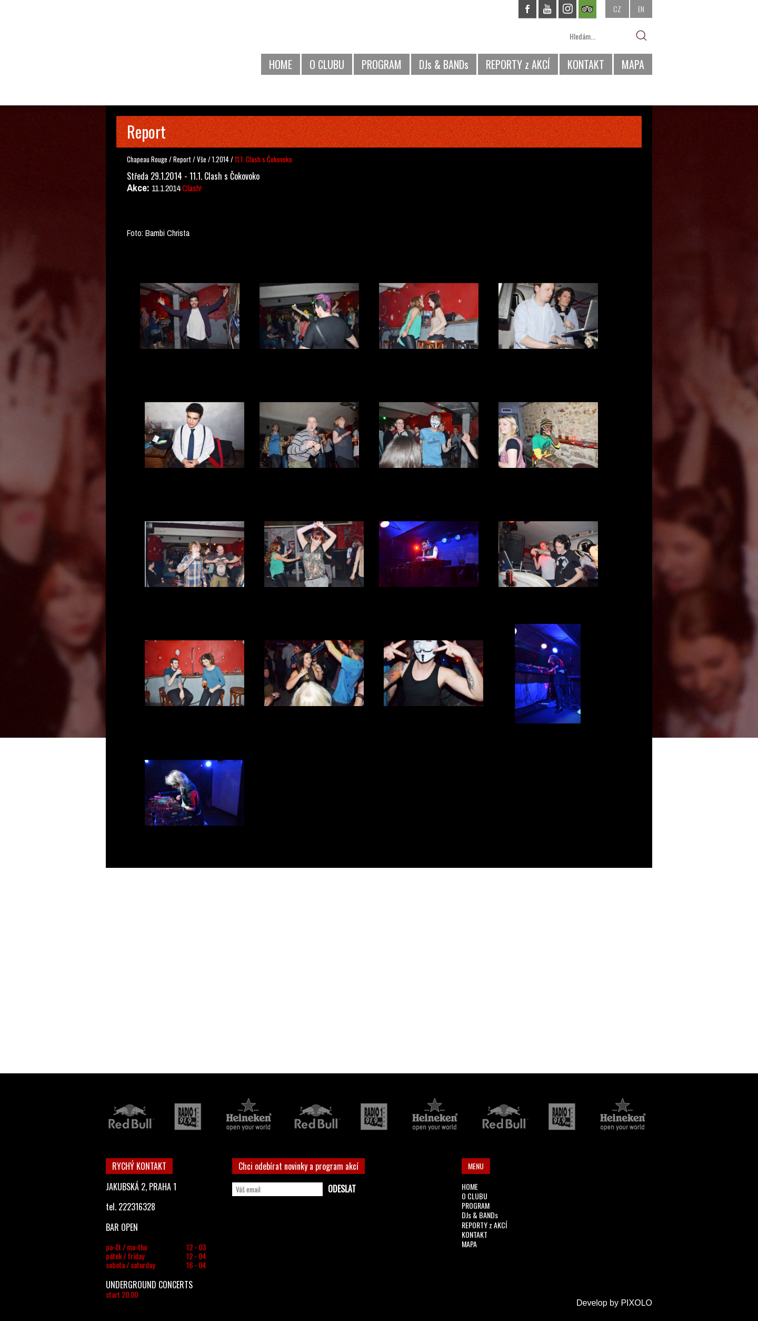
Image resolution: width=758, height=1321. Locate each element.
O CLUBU (327, 64)
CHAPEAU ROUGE (163, 41)
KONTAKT (585, 64)
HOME (280, 64)
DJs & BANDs (443, 64)
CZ (617, 8)
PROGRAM (382, 64)
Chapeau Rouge (147, 159)
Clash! (192, 188)
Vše (202, 159)
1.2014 (220, 159)
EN (641, 8)
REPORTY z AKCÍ (518, 64)
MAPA (633, 64)
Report (182, 159)
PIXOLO (636, 1302)
